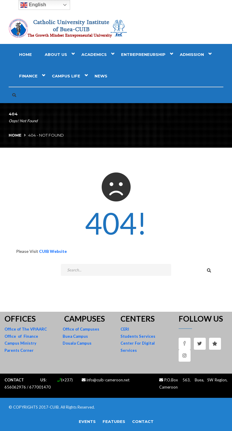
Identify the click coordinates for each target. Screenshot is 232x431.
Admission (192, 54)
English (33, 5)
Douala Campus (77, 343)
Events (87, 421)
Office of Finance (21, 336)
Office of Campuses (81, 329)
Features (114, 421)
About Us (56, 54)
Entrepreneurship (143, 54)
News (101, 76)
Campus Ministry (20, 343)
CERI (124, 329)
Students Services (137, 336)
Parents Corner (19, 350)
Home (25, 54)
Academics (94, 54)
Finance (28, 76)
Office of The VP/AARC (25, 329)
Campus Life (66, 76)
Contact (143, 421)
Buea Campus (75, 336)
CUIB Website (53, 251)
